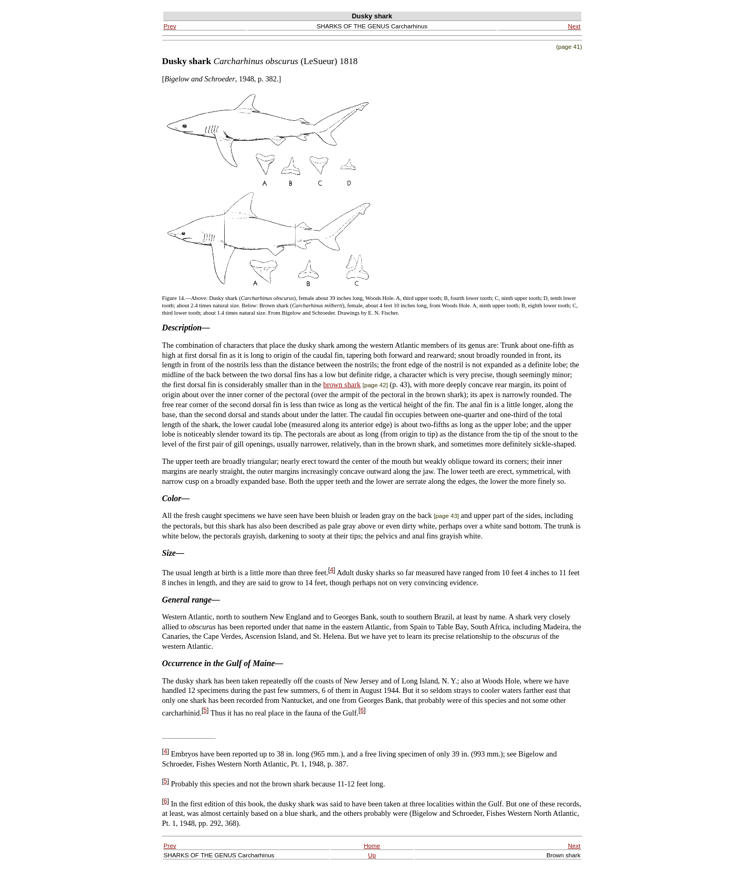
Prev (170, 26)
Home (372, 845)
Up (372, 855)
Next (574, 26)
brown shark (342, 384)
